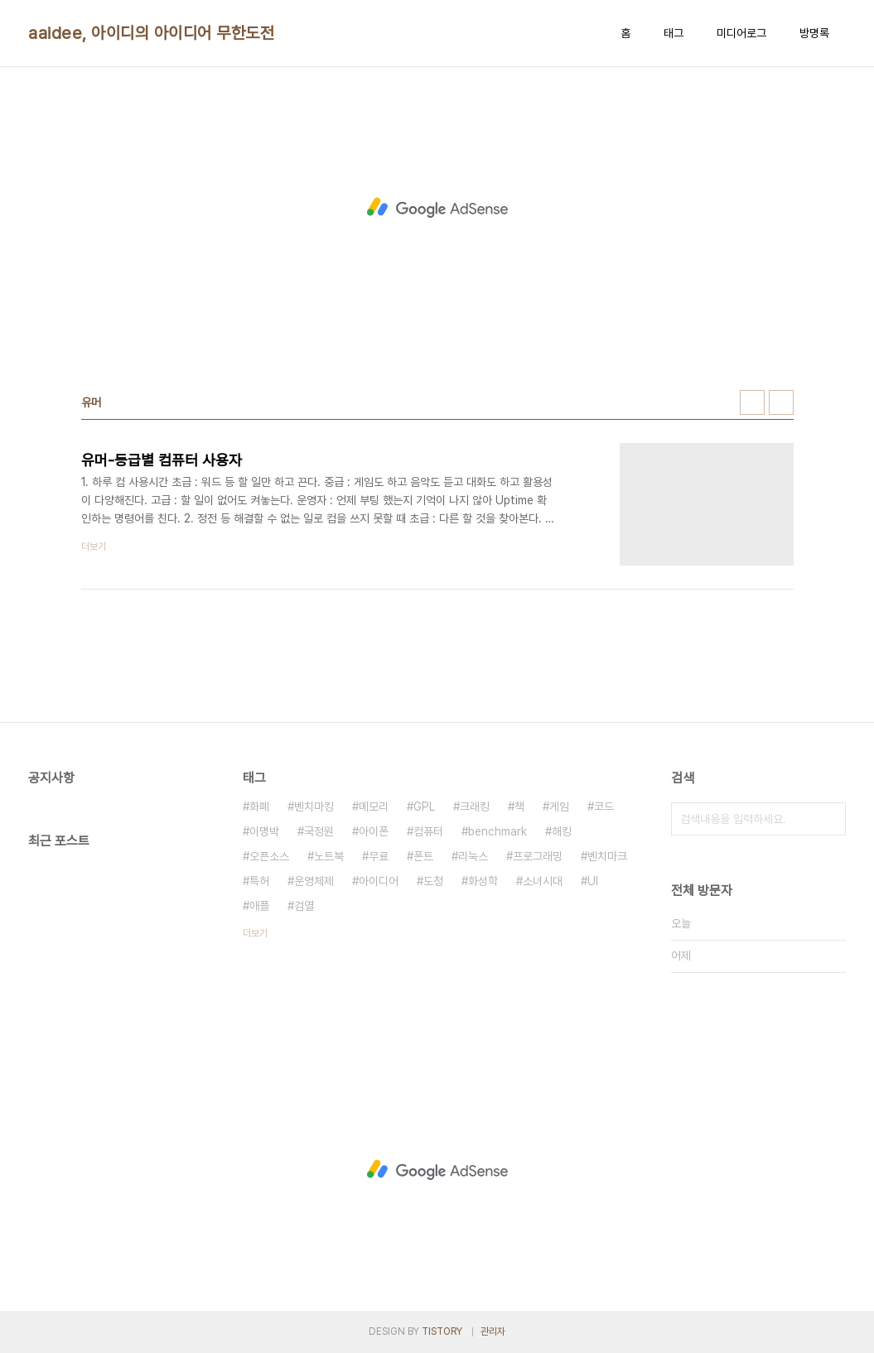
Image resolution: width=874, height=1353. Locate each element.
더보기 (255, 933)
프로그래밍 (538, 856)
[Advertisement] (437, 208)
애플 (259, 905)
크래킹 (475, 806)
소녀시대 (543, 881)
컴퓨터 (428, 831)
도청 (433, 881)
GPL (424, 806)
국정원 (319, 831)
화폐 (259, 806)
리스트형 (781, 402)
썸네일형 (752, 402)
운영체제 (314, 881)
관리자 (492, 1331)
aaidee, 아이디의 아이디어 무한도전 (151, 33)
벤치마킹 (314, 806)
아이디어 (378, 881)
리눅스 (473, 856)
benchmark (497, 831)
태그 (673, 33)
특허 (259, 881)
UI (592, 881)
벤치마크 (607, 856)
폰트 (423, 856)
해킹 (562, 831)
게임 (559, 806)
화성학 (483, 881)
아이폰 (374, 831)
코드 (604, 806)
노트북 (329, 856)
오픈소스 (269, 856)
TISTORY (442, 1331)
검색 (829, 819)
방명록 (814, 33)
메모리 (374, 806)
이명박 (264, 831)
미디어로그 (741, 33)
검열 (304, 905)
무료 (379, 856)
